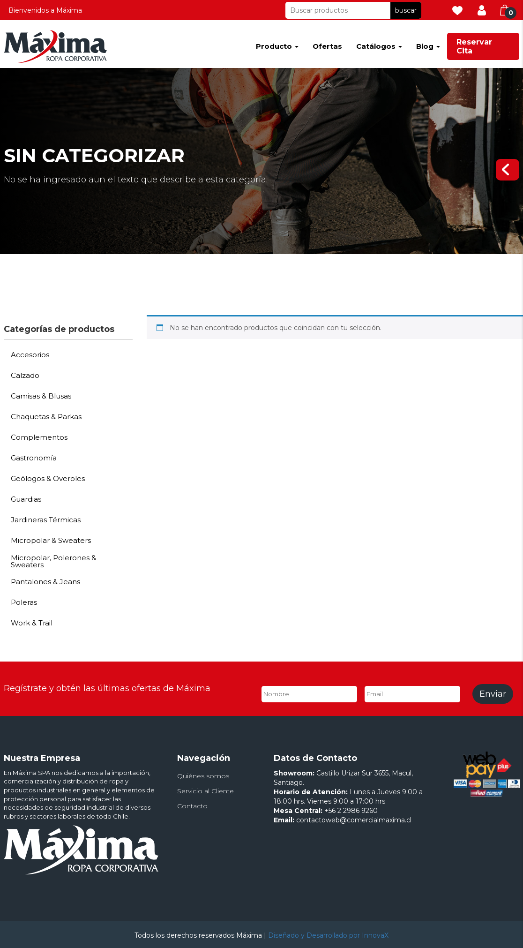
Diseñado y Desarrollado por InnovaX (328, 935)
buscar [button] (406, 10)
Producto (277, 46)
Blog (428, 46)
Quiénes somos (203, 776)
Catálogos (379, 46)
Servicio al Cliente (205, 791)
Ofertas (327, 46)
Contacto (192, 806)
